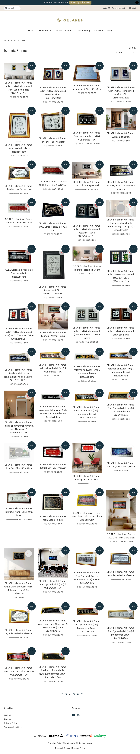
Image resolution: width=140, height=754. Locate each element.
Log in (104, 8)
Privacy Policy (10, 723)
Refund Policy (78, 748)
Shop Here (45, 30)
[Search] (12, 8)
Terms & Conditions (13, 727)
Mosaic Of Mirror (64, 30)
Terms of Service (63, 748)
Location (98, 30)
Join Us (7, 715)
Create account (118, 8)
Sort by (132, 48)
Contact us (9, 719)
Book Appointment (80, 2)
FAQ (109, 30)
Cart (134, 8)
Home (31, 30)
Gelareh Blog (83, 30)
